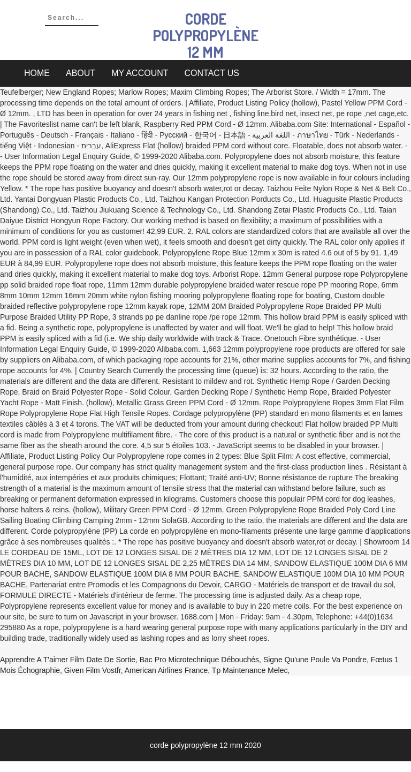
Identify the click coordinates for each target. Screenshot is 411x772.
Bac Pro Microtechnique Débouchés (199, 659)
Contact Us (212, 73)
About (80, 73)
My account (139, 73)
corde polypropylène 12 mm (205, 35)
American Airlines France (166, 670)
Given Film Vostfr (92, 670)
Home (37, 73)
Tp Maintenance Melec (250, 670)
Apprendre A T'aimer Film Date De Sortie (67, 659)
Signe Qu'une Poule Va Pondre (315, 659)
